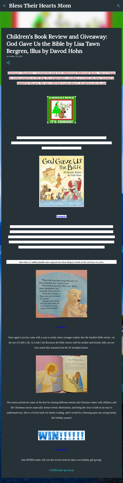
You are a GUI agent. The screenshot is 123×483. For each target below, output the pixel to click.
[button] (8, 63)
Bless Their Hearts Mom (40, 6)
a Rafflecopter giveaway (61, 470)
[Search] (118, 6)
